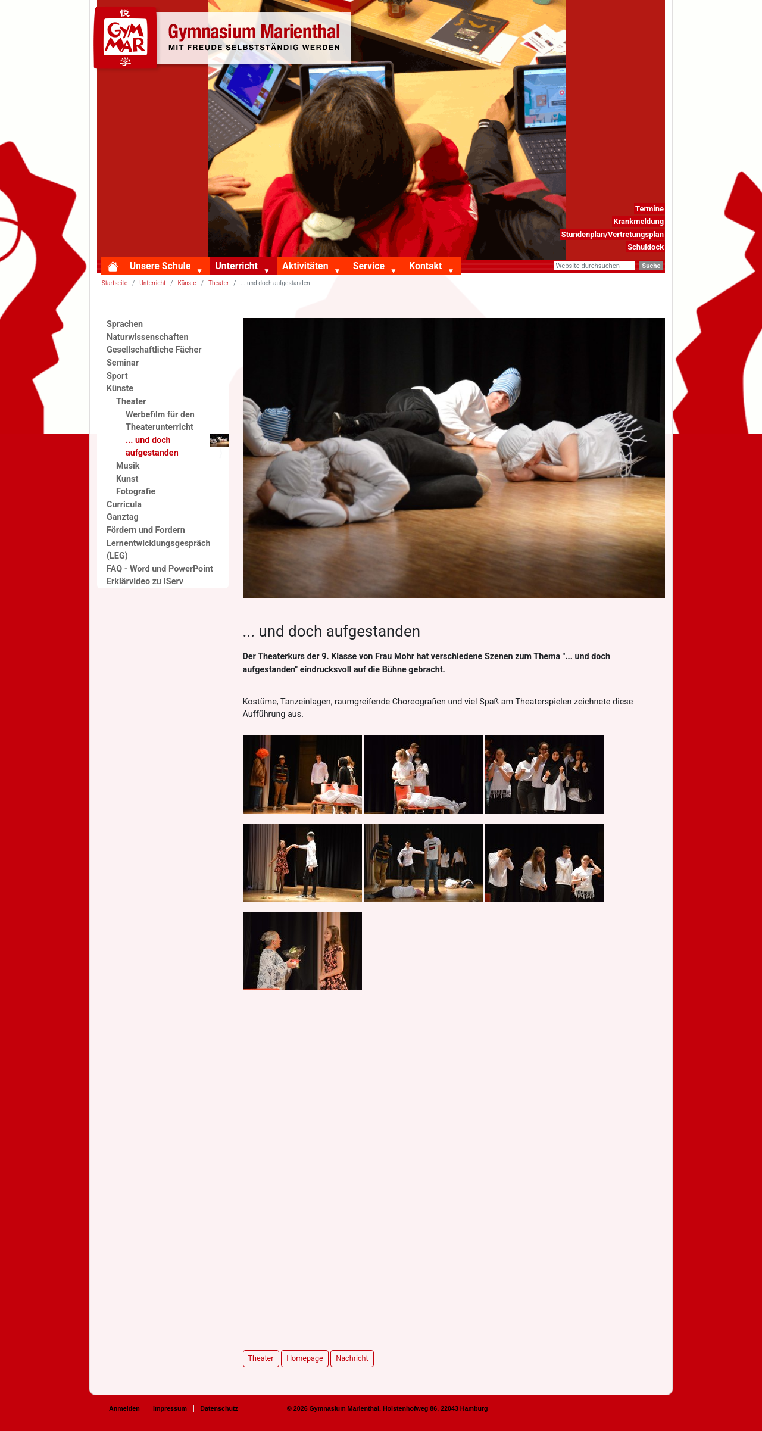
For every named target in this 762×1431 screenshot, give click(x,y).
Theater (218, 283)
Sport (117, 376)
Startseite (114, 283)
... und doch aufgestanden (177, 446)
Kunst (127, 479)
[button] (202, 271)
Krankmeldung (638, 221)
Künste (187, 283)
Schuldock (645, 246)
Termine (649, 208)
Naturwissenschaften (148, 337)
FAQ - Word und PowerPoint (160, 569)
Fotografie (135, 492)
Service (369, 266)
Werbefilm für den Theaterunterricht (160, 421)
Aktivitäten (305, 266)
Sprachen (125, 324)
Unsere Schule (160, 266)
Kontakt (425, 266)
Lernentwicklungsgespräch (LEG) (159, 550)
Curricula (124, 505)
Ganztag (123, 517)
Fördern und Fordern (146, 530)
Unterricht (236, 266)
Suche (651, 266)
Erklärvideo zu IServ (145, 581)
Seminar (123, 363)
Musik (128, 466)
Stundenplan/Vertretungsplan (612, 234)
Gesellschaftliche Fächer (154, 350)
